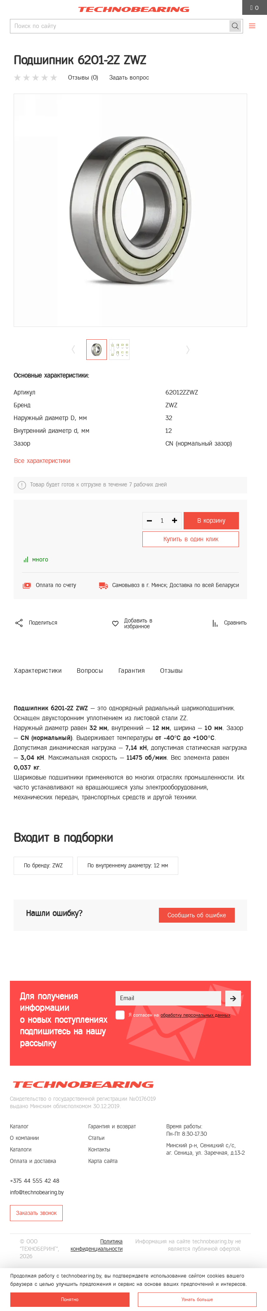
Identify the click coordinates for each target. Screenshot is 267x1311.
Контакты (99, 1150)
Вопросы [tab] (90, 670)
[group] (130, 210)
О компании (24, 1138)
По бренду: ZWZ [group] (43, 865)
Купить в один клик (190, 539)
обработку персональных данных (195, 1015)
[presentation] (178, 1040)
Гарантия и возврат (112, 1126)
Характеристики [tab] (37, 670)
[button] (187, 349)
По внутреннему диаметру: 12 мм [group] (127, 865)
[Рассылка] (233, 998)
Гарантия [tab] (131, 670)
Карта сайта (103, 1161)
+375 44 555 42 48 (34, 1181)
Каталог (19, 1126)
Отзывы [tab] (171, 670)
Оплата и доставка (33, 1161)
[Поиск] (235, 26)
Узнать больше (197, 1299)
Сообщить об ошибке (197, 915)
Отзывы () (83, 77)
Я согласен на (179, 1015)
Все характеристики (42, 460)
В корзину (211, 520)
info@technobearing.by (37, 1192)
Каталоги (20, 1150)
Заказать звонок (36, 1213)
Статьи (96, 1138)
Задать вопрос (129, 77)
